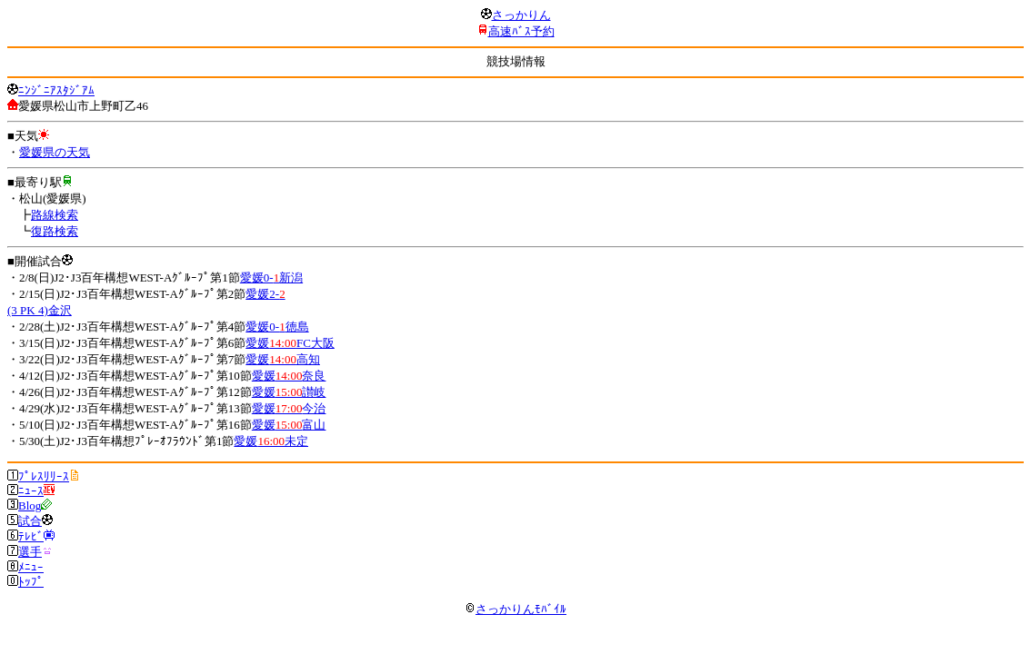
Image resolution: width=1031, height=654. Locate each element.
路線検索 (54, 215)
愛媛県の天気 (54, 152)
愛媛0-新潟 (271, 277)
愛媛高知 (282, 359)
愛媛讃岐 (289, 392)
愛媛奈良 (289, 375)
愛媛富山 (289, 424)
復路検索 (54, 231)
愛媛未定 (271, 441)
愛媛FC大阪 (290, 343)
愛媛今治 (289, 408)
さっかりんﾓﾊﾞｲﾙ (515, 609)
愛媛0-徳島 (276, 326)
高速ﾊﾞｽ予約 (521, 31)
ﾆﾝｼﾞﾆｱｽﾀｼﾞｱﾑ (56, 90)
